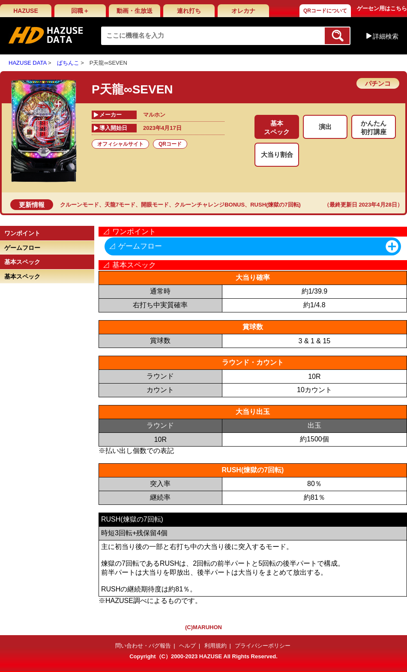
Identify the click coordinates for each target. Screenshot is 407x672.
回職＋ (80, 10)
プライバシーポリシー (262, 645)
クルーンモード (79, 204)
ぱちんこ (68, 63)
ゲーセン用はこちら (382, 8)
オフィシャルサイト (120, 144)
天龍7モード (120, 204)
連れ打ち (189, 10)
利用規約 (215, 645)
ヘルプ (187, 645)
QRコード (170, 144)
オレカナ (243, 10)
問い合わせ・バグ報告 (143, 645)
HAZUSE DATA (27, 63)
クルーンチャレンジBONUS (209, 204)
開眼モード (155, 204)
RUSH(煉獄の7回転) (275, 204)
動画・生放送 (135, 10)
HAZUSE (25, 10)
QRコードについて (325, 11)
